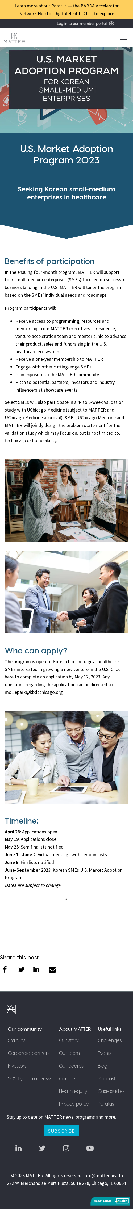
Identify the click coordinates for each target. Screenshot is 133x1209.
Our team (69, 1053)
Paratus (106, 1103)
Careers (67, 1078)
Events (104, 1053)
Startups (16, 1040)
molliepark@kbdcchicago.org (34, 692)
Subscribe (61, 1131)
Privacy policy (74, 1103)
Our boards (71, 1065)
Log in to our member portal (85, 23)
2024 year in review (29, 1078)
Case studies (111, 1091)
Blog (102, 1065)
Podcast (106, 1078)
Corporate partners (28, 1053)
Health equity (73, 1091)
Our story (69, 1040)
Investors (17, 1065)
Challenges (110, 1040)
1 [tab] (68, 899)
